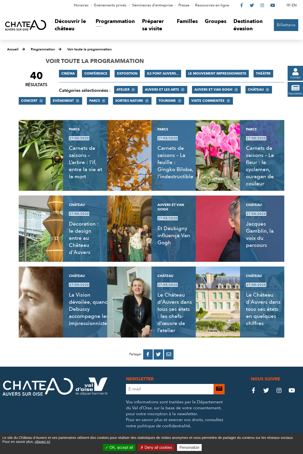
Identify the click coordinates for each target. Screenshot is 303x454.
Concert (29, 100)
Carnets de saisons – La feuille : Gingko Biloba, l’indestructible (175, 162)
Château (256, 89)
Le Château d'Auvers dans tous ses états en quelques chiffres (263, 309)
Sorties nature (129, 100)
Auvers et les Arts (162, 89)
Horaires (81, 5)
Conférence (95, 73)
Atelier (122, 89)
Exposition (127, 73)
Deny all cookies (156, 447)
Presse (183, 5)
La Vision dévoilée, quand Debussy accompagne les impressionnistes (89, 309)
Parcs (94, 100)
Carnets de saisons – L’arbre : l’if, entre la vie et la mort (85, 162)
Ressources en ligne (212, 5)
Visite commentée (208, 100)
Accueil (12, 49)
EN (294, 5)
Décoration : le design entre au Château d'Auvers (84, 238)
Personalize (189, 447)
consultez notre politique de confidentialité (174, 423)
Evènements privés (110, 5)
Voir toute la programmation (89, 49)
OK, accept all (119, 447)
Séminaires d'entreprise (152, 5)
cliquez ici (42, 442)
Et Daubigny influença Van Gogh (173, 235)
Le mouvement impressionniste (217, 73)
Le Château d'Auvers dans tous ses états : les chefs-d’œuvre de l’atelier (174, 312)
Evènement (63, 100)
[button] (71, 25)
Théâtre (263, 73)
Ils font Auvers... (163, 73)
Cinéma (68, 73)
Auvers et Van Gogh (213, 89)
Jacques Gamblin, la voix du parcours (260, 234)
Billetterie (286, 25)
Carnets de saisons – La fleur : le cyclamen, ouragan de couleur (260, 166)
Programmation (43, 49)
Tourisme (167, 100)
